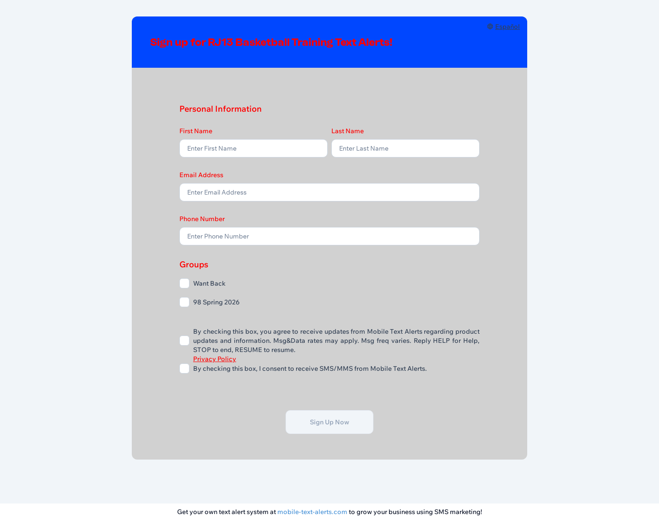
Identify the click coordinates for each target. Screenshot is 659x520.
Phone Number (202, 219)
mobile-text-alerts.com (312, 512)
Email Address (201, 175)
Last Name (347, 131)
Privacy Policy (214, 359)
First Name (195, 131)
